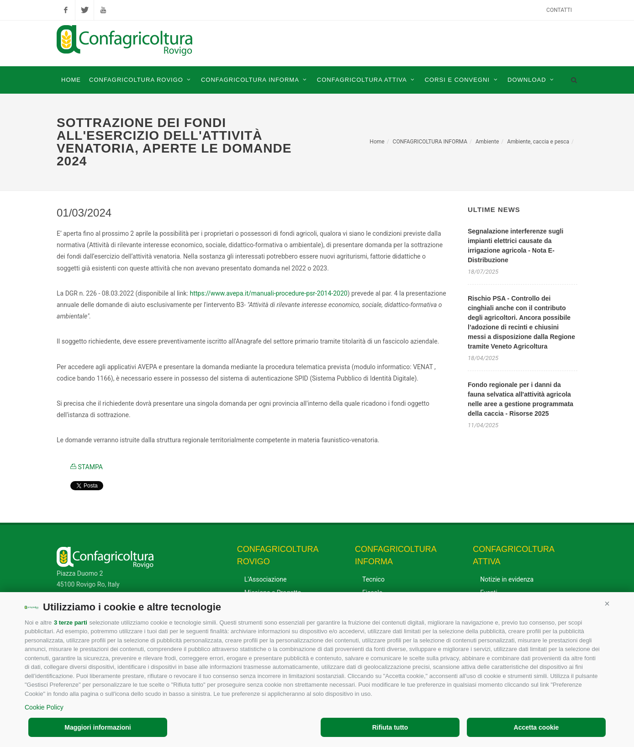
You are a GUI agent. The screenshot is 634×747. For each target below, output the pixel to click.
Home (377, 141)
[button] (607, 603)
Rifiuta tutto (390, 727)
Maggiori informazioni (97, 727)
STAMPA (86, 467)
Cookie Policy (44, 707)
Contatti (559, 10)
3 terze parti (70, 622)
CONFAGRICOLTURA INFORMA (430, 141)
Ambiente (487, 141)
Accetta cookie (536, 727)
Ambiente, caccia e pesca (538, 141)
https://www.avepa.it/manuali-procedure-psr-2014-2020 (268, 293)
